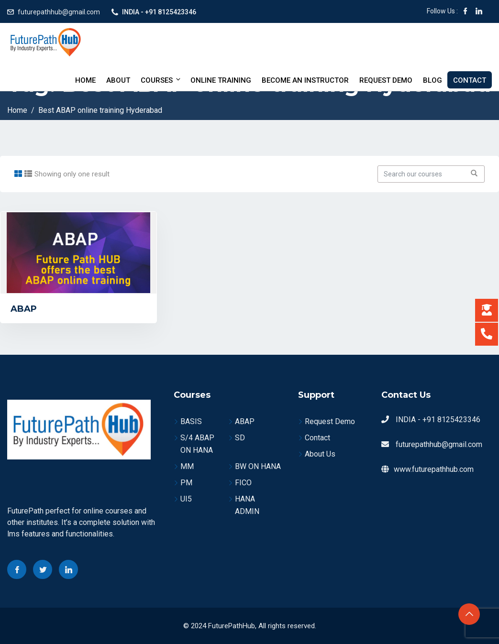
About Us (320, 453)
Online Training (220, 80)
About (118, 80)
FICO (243, 482)
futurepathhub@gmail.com (59, 12)
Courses (161, 80)
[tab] (18, 173)
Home (85, 80)
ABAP (24, 309)
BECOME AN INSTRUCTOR (305, 80)
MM (187, 466)
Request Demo (385, 80)
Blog (432, 80)
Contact (469, 80)
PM (186, 482)
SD (240, 437)
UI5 (186, 498)
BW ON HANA (258, 466)
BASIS (191, 421)
